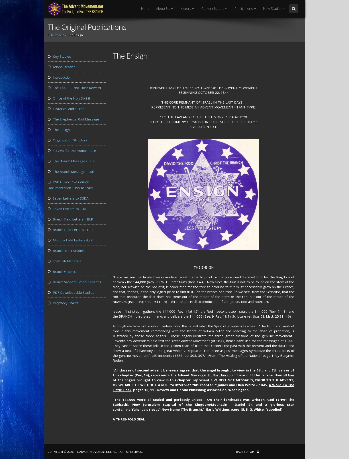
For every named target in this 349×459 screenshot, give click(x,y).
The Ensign (59, 129)
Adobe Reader (61, 67)
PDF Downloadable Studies (71, 292)
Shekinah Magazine (65, 261)
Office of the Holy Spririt (69, 98)
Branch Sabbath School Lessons (74, 282)
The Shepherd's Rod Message (73, 119)
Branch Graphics (63, 271)
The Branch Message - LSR (71, 171)
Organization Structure (68, 140)
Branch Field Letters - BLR (70, 219)
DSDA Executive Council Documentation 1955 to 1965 (70, 185)
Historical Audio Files (66, 108)
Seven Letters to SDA (67, 208)
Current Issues (215, 8)
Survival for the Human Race (72, 150)
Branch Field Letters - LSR (70, 229)
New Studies (275, 8)
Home (145, 8)
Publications (246, 8)
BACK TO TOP (247, 452)
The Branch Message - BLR (71, 161)
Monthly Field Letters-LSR (70, 240)
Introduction (59, 77)
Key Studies (59, 56)
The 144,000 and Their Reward (74, 88)
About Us (165, 8)
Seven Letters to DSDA (68, 198)
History (188, 8)
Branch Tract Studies (66, 250)
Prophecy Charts (63, 303)
